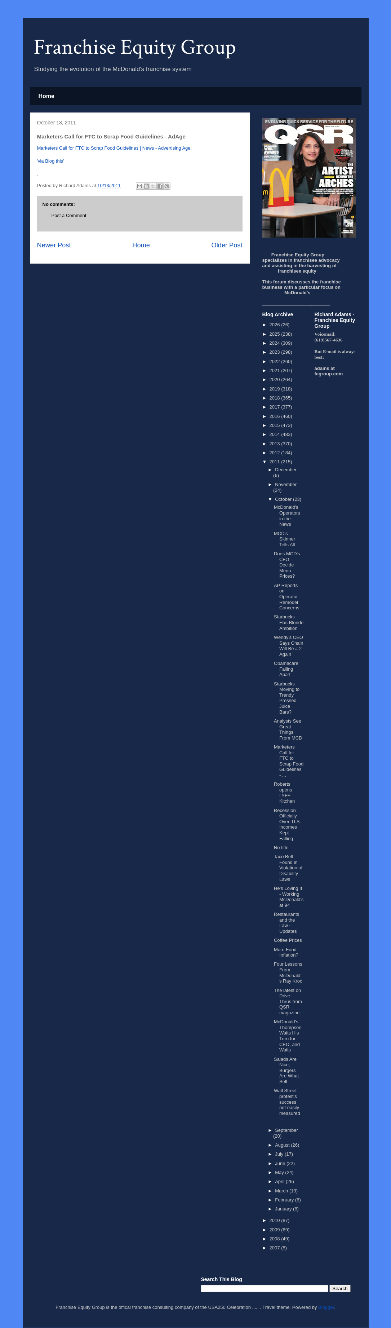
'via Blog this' (50, 161)
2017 (275, 407)
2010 (275, 1220)
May (280, 1172)
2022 (275, 361)
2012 (275, 452)
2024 (275, 343)
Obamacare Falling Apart (286, 669)
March (282, 1191)
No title (281, 847)
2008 (275, 1238)
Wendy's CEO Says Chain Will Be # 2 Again (288, 646)
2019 (275, 389)
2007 (275, 1247)
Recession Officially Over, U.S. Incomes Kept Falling (287, 824)
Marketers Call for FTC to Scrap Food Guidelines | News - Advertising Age (114, 148)
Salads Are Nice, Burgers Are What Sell (286, 1070)
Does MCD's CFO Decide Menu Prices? (287, 565)
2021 (275, 370)
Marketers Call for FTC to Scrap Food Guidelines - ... (288, 761)
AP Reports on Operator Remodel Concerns (286, 596)
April (280, 1181)
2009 (275, 1229)
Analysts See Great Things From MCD (288, 729)
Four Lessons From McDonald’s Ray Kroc (288, 972)
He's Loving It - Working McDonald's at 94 (289, 897)
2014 (275, 434)
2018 (275, 398)
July (280, 1154)
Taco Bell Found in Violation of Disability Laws (288, 868)
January (284, 1209)
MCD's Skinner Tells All (284, 539)
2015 (275, 425)
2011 (275, 461)
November (286, 484)
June (280, 1163)
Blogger (326, 1307)
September (286, 1130)
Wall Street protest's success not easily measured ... (287, 1104)
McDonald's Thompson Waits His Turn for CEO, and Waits (287, 1036)
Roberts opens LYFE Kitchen (284, 792)
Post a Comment (69, 215)
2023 (275, 352)
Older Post (227, 245)
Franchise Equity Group (135, 47)
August (283, 1145)
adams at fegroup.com (329, 371)
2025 (275, 334)
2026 (275, 324)
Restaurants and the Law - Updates (286, 923)
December (286, 469)
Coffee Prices (288, 940)
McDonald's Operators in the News (287, 515)
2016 (275, 416)
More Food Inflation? (286, 952)
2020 (275, 379)
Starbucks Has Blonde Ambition (288, 622)
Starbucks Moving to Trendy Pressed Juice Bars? (286, 698)
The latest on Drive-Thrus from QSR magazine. (288, 1001)
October (284, 499)
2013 (275, 443)
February (285, 1200)
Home (46, 96)
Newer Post (54, 245)
